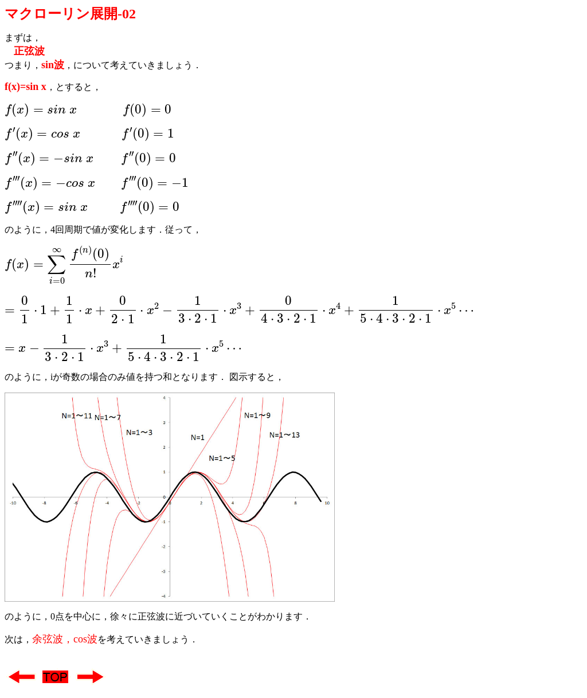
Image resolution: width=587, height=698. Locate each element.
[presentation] (88, 110)
